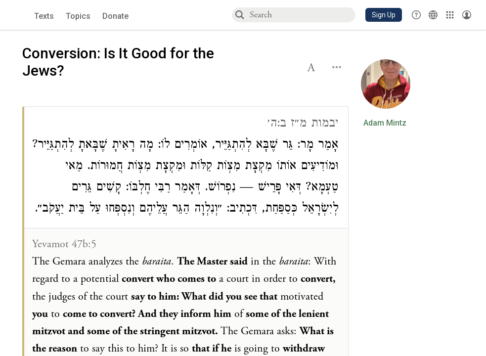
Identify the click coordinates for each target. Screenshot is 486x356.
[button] (383, 15)
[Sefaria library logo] (19, 15)
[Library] (449, 14)
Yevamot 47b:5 (64, 244)
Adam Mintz (384, 123)
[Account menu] (466, 14)
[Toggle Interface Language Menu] (433, 14)
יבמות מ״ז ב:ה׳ (302, 124)
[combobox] (302, 14)
